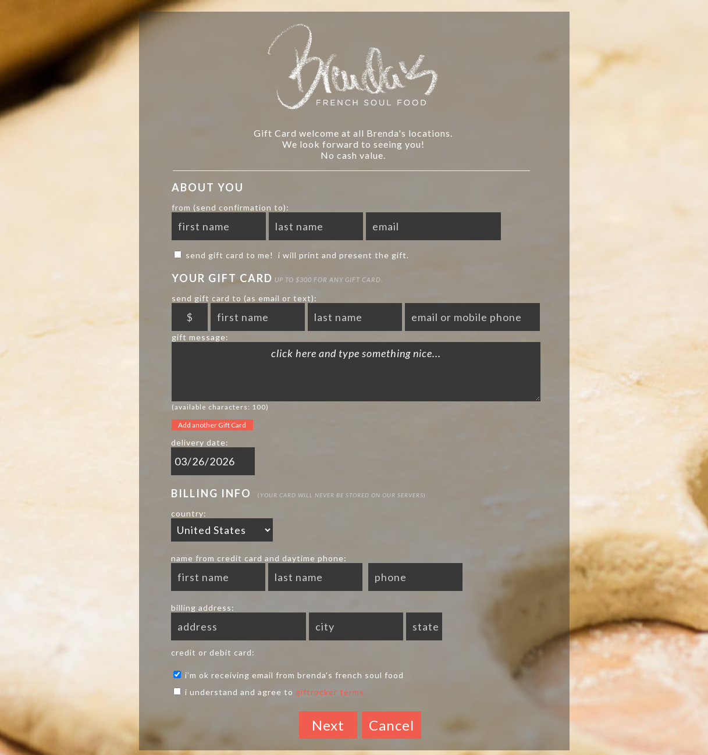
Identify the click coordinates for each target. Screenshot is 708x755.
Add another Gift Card (212, 425)
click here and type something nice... (356, 371)
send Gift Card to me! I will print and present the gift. (291, 255)
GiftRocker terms (330, 692)
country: (189, 513)
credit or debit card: (213, 652)
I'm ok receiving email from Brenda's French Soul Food (288, 675)
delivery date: (200, 442)
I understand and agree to (268, 692)
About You (208, 187)
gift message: (200, 337)
